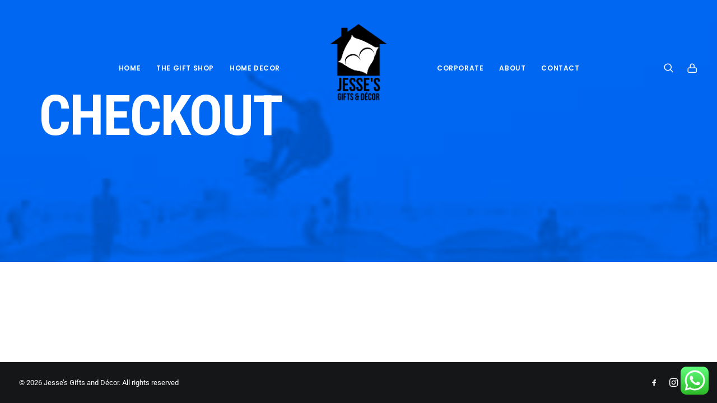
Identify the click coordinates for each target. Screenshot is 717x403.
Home (130, 68)
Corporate (460, 68)
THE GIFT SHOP (185, 68)
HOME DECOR (255, 68)
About (512, 68)
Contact (560, 68)
